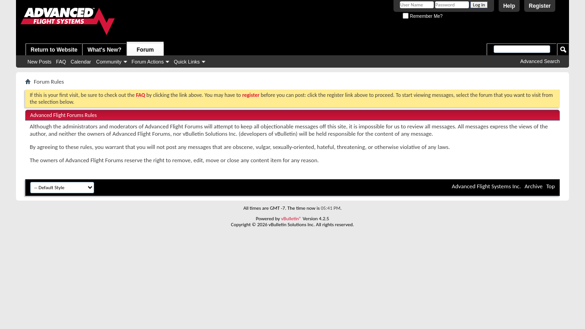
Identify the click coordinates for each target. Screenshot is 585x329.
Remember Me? (422, 16)
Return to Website (54, 50)
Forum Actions (148, 61)
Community (109, 61)
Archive (533, 186)
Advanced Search (540, 61)
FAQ (61, 61)
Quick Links (187, 61)
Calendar (81, 61)
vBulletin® (291, 219)
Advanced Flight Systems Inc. (486, 186)
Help (509, 6)
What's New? (104, 50)
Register (540, 6)
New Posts (39, 61)
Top (550, 186)
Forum (145, 50)
